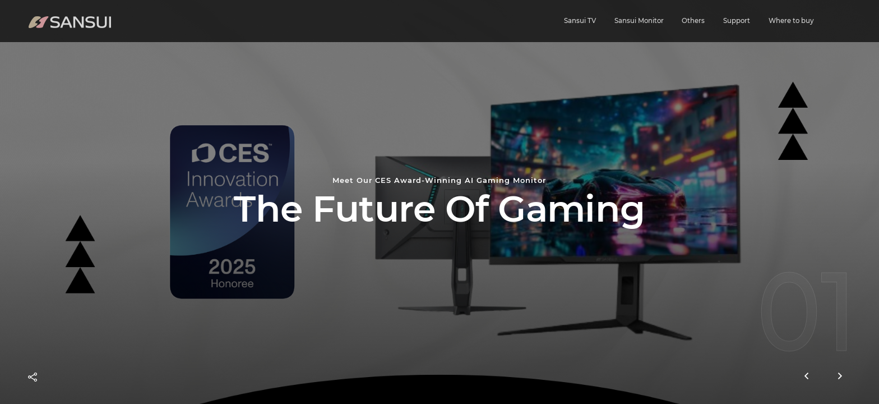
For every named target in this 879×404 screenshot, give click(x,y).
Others (693, 20)
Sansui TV (580, 20)
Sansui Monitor (639, 20)
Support (736, 20)
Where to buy (791, 20)
